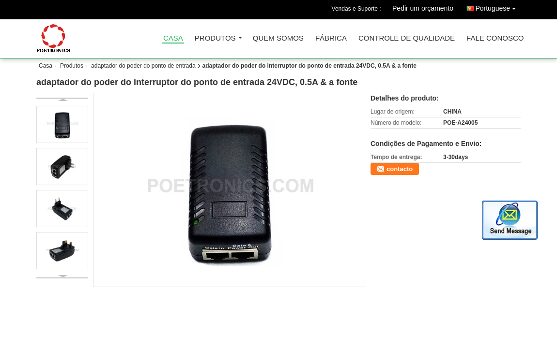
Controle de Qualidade (406, 38)
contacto (400, 169)
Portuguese (498, 6)
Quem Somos (278, 38)
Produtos (215, 38)
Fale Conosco (495, 38)
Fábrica (331, 38)
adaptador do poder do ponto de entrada (143, 65)
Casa (173, 38)
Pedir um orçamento (422, 8)
